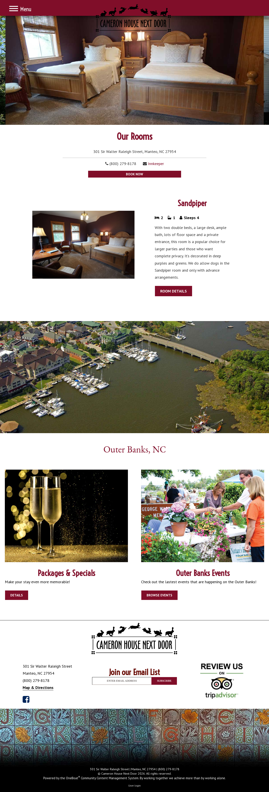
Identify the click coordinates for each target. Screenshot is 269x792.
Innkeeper (156, 163)
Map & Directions (38, 687)
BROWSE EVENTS (159, 595)
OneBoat (73, 778)
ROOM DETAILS (173, 291)
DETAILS (16, 595)
